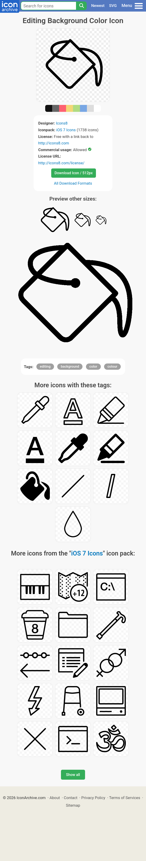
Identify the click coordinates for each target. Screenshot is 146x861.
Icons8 (61, 123)
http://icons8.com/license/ (61, 163)
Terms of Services (124, 797)
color (93, 366)
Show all (73, 774)
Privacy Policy (93, 797)
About (55, 797)
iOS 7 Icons (66, 130)
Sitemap (73, 805)
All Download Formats (73, 183)
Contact (70, 797)
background (70, 366)
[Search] (81, 5)
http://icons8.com (53, 143)
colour (112, 366)
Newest (98, 5)
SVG (113, 5)
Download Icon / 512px (73, 173)
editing (45, 366)
